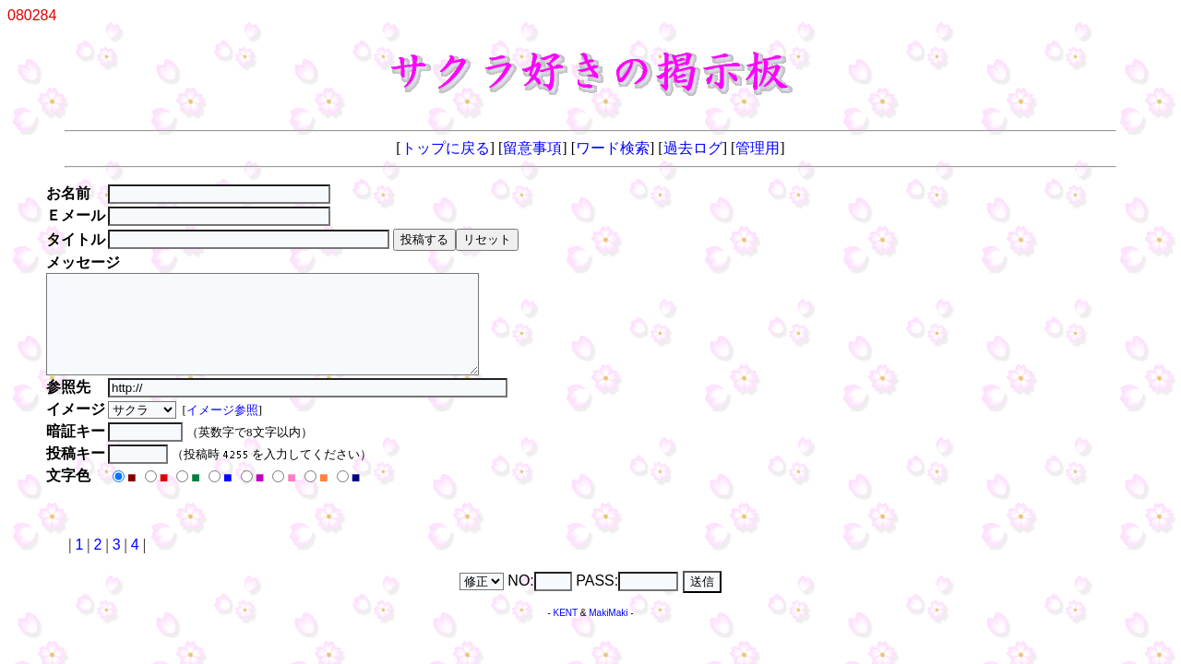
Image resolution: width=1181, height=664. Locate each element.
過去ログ (692, 148)
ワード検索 (613, 148)
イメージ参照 (224, 429)
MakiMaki (608, 632)
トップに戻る (445, 148)
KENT (566, 632)
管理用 (757, 148)
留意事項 (532, 148)
